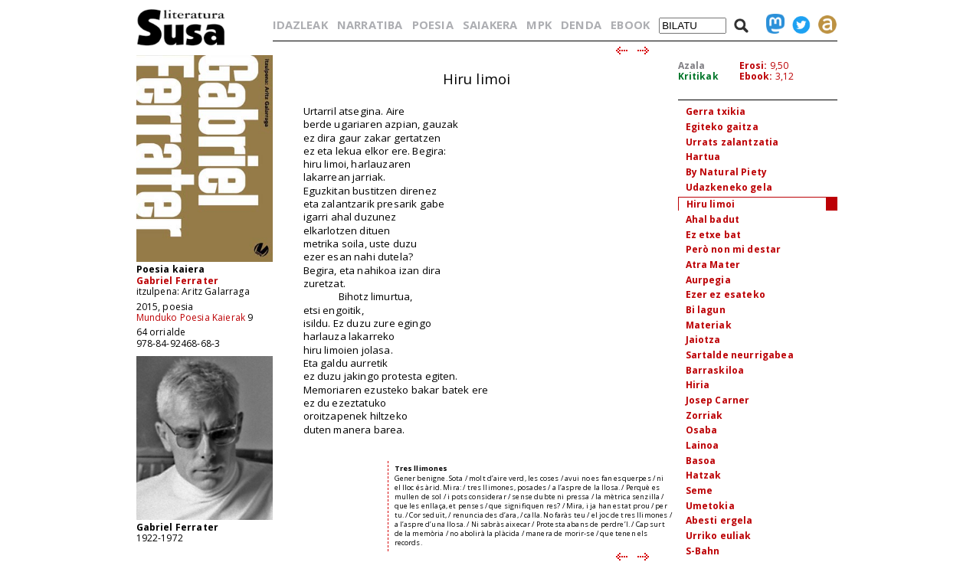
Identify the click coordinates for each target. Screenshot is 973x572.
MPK (538, 24)
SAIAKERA (490, 24)
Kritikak (698, 76)
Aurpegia (708, 279)
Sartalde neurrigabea (740, 354)
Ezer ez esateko (725, 294)
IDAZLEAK (300, 24)
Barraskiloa (715, 370)
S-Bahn (703, 550)
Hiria (698, 384)
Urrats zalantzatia (732, 142)
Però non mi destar (733, 249)
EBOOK (630, 24)
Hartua (703, 156)
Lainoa (702, 445)
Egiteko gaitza (722, 126)
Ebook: (756, 76)
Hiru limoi (710, 204)
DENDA (581, 24)
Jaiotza (703, 339)
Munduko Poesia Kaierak (191, 317)
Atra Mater (713, 264)
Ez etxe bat (714, 234)
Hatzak (704, 475)
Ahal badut (713, 219)
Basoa (701, 460)
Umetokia (710, 505)
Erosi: (753, 65)
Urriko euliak (719, 535)
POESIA (433, 24)
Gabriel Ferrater (177, 280)
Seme (699, 490)
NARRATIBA (369, 24)
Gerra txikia (716, 111)
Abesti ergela (719, 520)
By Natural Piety (727, 171)
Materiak (709, 325)
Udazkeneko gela (729, 187)
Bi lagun (706, 309)
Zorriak (704, 415)
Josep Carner (718, 400)
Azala (692, 65)
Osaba (702, 429)
